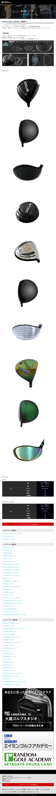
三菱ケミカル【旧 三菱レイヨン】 (11, 622)
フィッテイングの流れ (45, 789)
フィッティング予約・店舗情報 (9, 791)
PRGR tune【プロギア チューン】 (11, 564)
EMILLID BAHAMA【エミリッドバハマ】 (12, 603)
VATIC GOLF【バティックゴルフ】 (11, 575)
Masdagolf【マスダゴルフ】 (9, 555)
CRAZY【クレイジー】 (8, 594)
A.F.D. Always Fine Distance (10, 608)
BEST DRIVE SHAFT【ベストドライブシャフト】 (14, 681)
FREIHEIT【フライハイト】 (9, 561)
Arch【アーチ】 (6, 659)
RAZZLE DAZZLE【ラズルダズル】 (11, 567)
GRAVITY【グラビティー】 (9, 648)
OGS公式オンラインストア (33, 791)
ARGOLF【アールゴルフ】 (9, 538)
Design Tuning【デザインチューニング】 (12, 642)
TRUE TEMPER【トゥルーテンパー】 (12, 636)
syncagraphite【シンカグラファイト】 (12, 684)
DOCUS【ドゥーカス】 (8, 583)
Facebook (2, 772)
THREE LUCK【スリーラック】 (10, 572)
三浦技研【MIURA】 (7, 553)
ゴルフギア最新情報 (21, 791)
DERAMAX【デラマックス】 (9, 656)
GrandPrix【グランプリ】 (9, 606)
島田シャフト (6, 650)
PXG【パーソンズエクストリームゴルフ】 (12, 533)
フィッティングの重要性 (20, 789)
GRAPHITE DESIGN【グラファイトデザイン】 (14, 628)
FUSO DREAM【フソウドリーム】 (11, 569)
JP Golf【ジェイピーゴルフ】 (10, 611)
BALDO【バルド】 (7, 558)
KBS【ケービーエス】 (8, 653)
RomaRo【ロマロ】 (7, 550)
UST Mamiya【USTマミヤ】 (9, 631)
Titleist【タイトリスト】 (8, 536)
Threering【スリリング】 (9, 639)
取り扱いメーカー (31, 789)
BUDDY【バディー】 (8, 578)
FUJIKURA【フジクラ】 (8, 625)
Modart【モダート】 (7, 589)
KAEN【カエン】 (7, 678)
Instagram (6, 772)
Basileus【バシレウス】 (8, 645)
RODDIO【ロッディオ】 (8, 547)
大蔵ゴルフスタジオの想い (8, 789)
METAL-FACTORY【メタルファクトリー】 (13, 600)
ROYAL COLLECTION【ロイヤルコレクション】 (14, 614)
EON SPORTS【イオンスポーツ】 (11, 580)
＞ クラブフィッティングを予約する (28, 524)
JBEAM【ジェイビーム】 (9, 592)
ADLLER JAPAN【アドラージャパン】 (12, 586)
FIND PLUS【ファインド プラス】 (11, 676)
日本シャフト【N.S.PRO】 (9, 634)
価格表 (37, 789)
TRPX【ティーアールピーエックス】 (11, 597)
